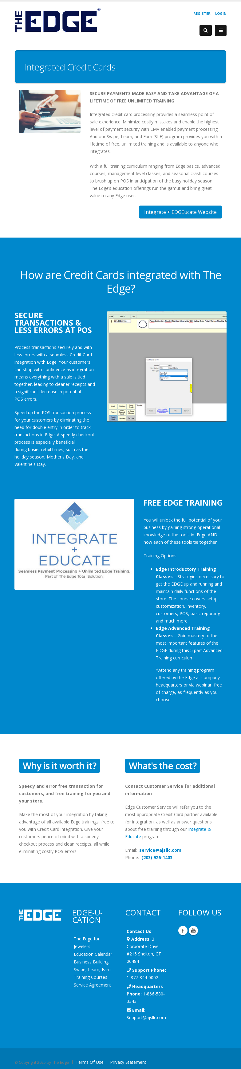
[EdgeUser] (57, 20)
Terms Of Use (90, 1062)
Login (221, 13)
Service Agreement (92, 985)
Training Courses (90, 977)
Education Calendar (93, 954)
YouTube (193, 930)
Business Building (91, 962)
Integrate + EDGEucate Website (180, 212)
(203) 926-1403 (156, 857)
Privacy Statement (128, 1062)
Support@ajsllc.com (146, 1017)
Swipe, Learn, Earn (92, 969)
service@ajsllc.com (160, 850)
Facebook (183, 930)
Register (202, 13)
